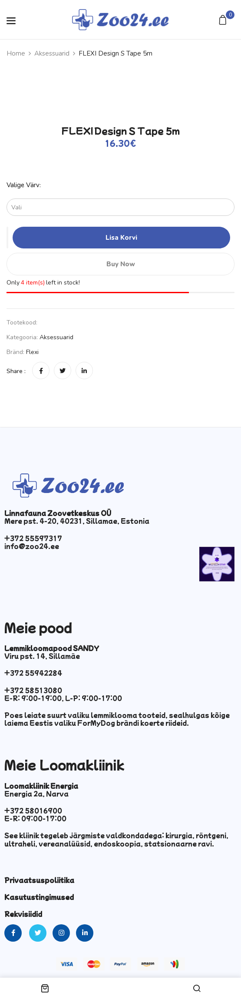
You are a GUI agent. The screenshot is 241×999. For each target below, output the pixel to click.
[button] (224, 21)
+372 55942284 (33, 672)
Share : (16, 371)
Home (16, 53)
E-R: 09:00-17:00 (35, 818)
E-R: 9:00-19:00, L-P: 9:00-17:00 (63, 698)
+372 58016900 (33, 810)
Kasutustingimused (39, 897)
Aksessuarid (51, 53)
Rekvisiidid (23, 914)
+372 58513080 (33, 690)
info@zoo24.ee (31, 546)
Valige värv (23, 185)
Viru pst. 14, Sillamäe (42, 656)
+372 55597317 (33, 538)
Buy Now (120, 264)
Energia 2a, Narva (36, 793)
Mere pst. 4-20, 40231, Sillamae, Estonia (76, 520)
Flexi (32, 352)
